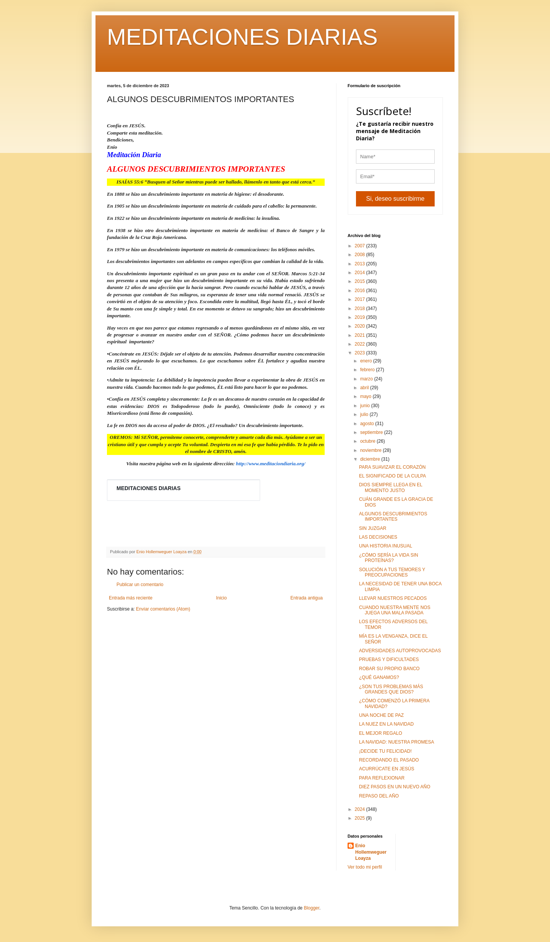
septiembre (372, 432)
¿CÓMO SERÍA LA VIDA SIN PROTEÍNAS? (388, 557)
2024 (360, 809)
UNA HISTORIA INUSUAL (385, 546)
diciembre (370, 459)
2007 (360, 245)
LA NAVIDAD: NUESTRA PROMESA (396, 742)
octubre (368, 441)
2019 (360, 317)
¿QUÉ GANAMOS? (379, 677)
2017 (360, 299)
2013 (360, 263)
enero (366, 361)
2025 (360, 818)
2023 (360, 353)
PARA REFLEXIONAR (381, 778)
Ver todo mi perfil (365, 867)
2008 (360, 254)
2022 (360, 344)
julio (365, 414)
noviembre (371, 450)
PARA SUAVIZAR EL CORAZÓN (392, 467)
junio (365, 405)
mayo (366, 396)
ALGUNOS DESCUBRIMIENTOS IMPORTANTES (393, 516)
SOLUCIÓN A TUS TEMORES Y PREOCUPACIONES (392, 572)
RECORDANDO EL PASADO (389, 760)
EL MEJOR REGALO (380, 733)
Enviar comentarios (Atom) (163, 609)
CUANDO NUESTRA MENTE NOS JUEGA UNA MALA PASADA (394, 610)
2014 (360, 272)
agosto (367, 423)
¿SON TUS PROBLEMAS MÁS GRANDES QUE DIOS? (391, 689)
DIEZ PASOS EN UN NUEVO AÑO (394, 786)
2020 (360, 326)
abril (365, 387)
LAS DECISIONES (378, 537)
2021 (360, 335)
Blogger (311, 908)
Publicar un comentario (139, 584)
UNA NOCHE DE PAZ (381, 715)
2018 (360, 308)
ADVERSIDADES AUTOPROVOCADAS (400, 650)
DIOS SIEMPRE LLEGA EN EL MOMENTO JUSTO (390, 487)
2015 (360, 281)
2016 (360, 290)
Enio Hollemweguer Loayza (371, 852)
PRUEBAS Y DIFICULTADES (389, 659)
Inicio (221, 598)
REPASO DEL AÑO (379, 796)
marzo (367, 379)
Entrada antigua (306, 598)
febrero (368, 369)
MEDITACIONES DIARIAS (242, 37)
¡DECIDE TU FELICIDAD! (385, 751)
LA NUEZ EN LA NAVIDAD (386, 724)
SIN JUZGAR (372, 528)
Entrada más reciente (130, 598)
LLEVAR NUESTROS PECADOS (393, 598)
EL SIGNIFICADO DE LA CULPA (392, 476)
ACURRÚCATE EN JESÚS (386, 768)
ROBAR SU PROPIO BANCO (389, 668)
